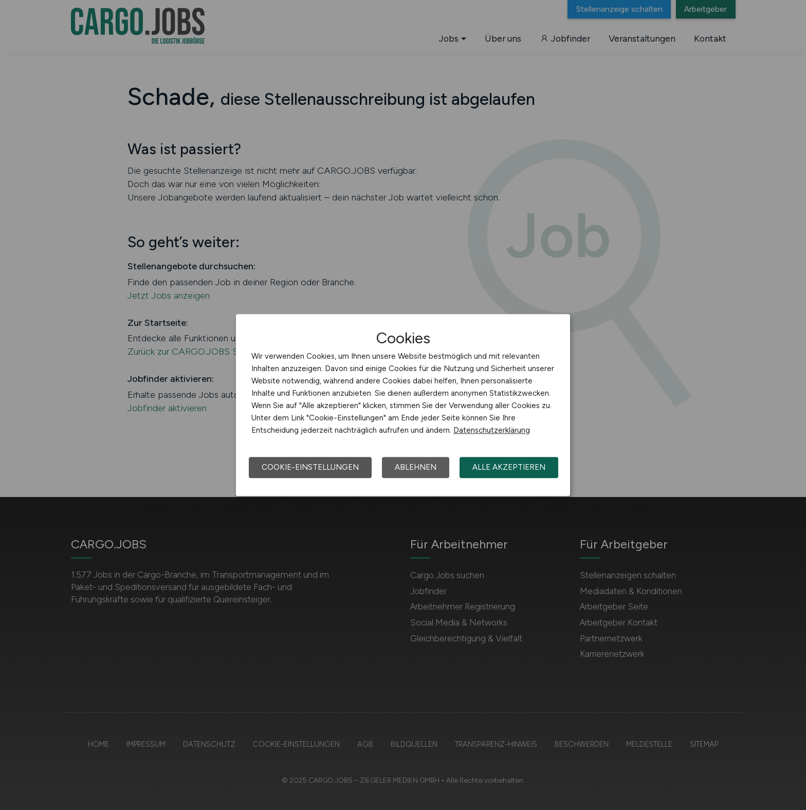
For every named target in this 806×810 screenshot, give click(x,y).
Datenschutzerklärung (491, 430)
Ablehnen (415, 467)
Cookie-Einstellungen (310, 467)
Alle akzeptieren (508, 467)
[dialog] (403, 405)
